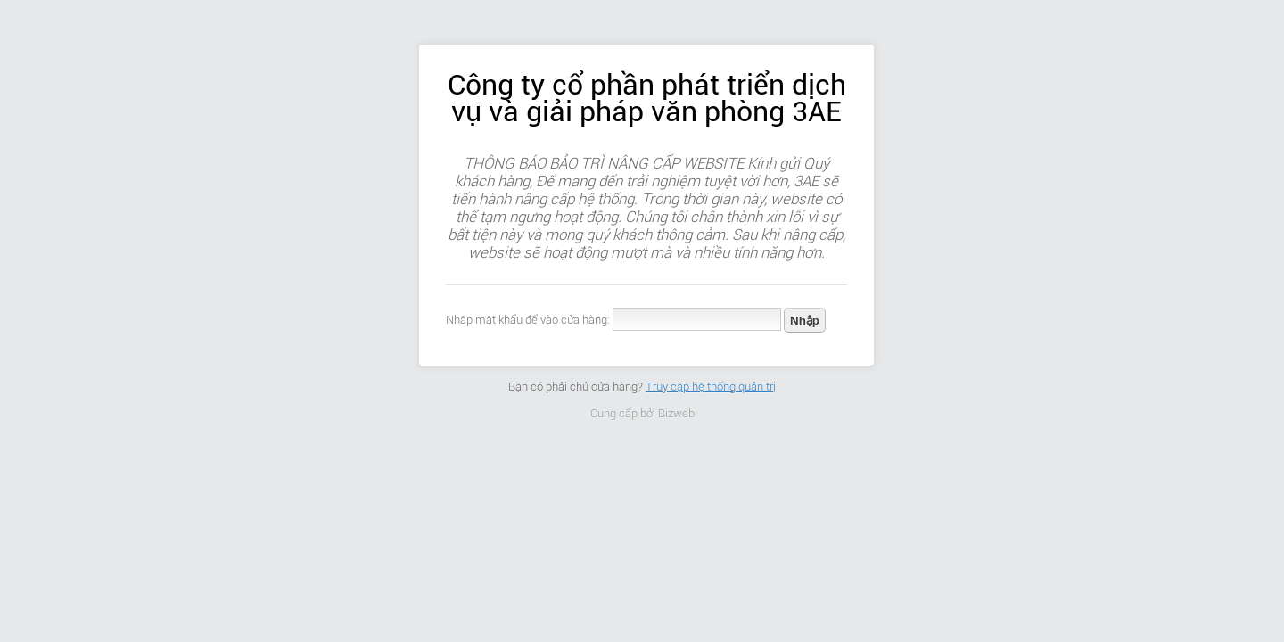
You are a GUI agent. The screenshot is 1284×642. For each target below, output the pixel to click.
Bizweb (676, 413)
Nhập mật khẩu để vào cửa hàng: (528, 319)
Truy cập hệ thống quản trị (711, 386)
